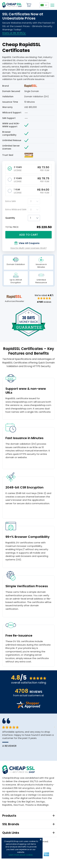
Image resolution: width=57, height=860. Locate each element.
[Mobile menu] (52, 5)
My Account (35, 5)
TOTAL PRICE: (12, 227)
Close (40, 839)
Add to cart (28, 234)
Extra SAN (10, 201)
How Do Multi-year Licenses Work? (28, 248)
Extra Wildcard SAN (15, 209)
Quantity (10, 217)
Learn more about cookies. (21, 855)
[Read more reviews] (28, 707)
